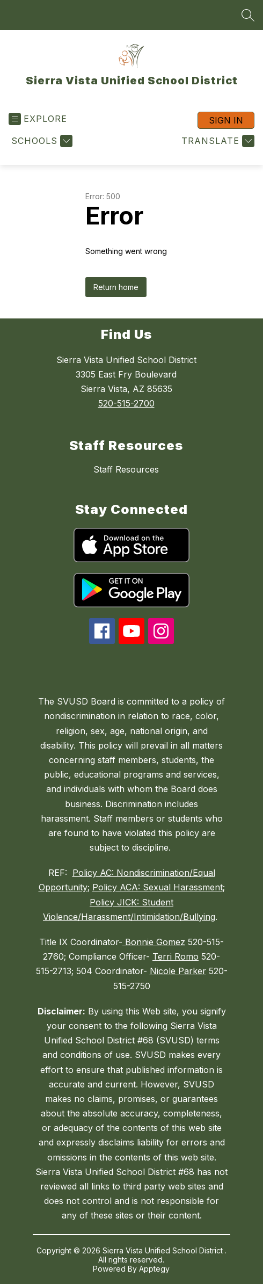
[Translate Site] (216, 141)
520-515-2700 (126, 403)
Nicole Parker (178, 971)
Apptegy (154, 1268)
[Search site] (248, 15)
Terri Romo (175, 956)
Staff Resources (126, 469)
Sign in (226, 120)
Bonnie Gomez (153, 942)
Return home (115, 287)
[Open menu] (38, 119)
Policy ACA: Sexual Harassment (157, 887)
